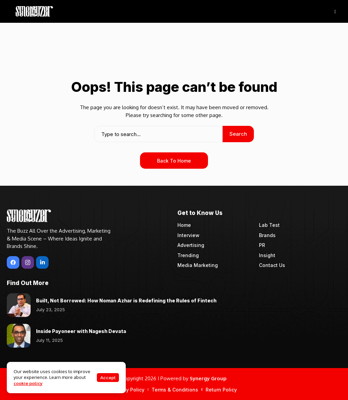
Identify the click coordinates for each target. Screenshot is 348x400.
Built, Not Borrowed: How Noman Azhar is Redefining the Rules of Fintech (126, 300)
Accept (108, 377)
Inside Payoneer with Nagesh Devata (81, 331)
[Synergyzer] (34, 11)
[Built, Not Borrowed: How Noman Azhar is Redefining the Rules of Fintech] (19, 305)
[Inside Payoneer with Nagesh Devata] (19, 336)
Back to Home (174, 161)
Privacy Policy (127, 390)
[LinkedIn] (42, 262)
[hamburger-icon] (335, 11)
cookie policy (28, 383)
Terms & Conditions (175, 390)
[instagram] (27, 262)
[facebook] (13, 262)
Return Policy (221, 390)
